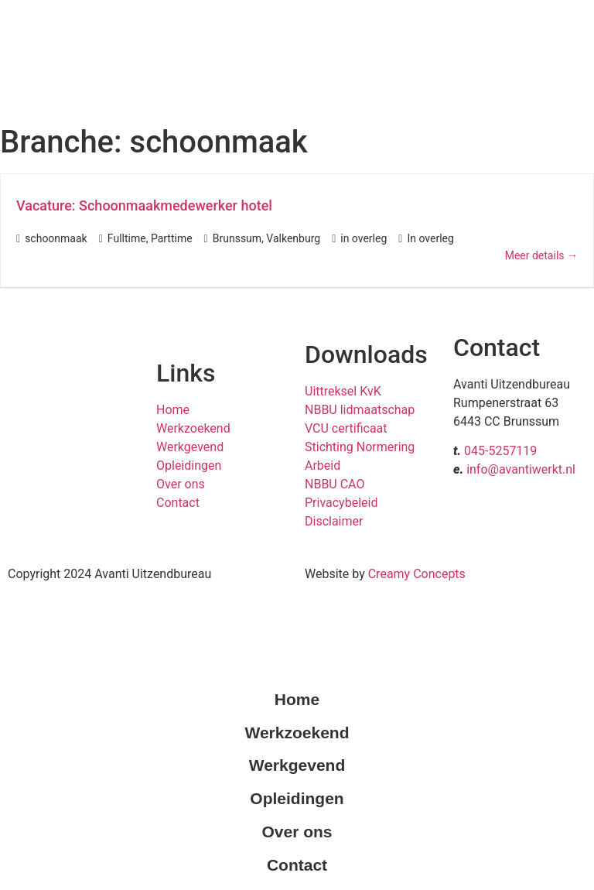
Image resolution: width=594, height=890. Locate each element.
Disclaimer (334, 521)
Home (172, 409)
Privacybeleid (341, 502)
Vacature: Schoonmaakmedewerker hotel (144, 205)
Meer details (541, 255)
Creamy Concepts (417, 574)
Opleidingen (188, 465)
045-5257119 (500, 450)
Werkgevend (190, 447)
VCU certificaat (346, 428)
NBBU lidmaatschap (360, 409)
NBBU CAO (334, 484)
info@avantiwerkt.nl (520, 469)
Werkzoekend (193, 428)
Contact (178, 502)
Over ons (180, 484)
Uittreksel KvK (343, 391)
